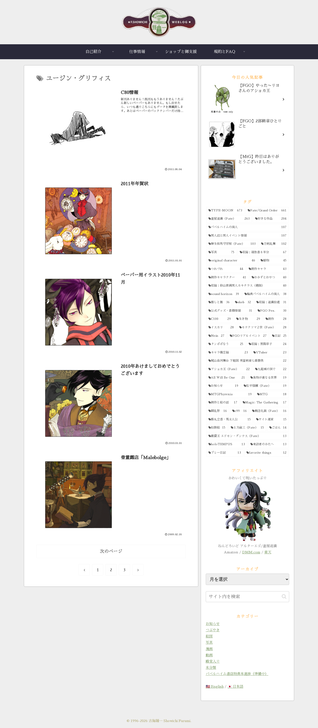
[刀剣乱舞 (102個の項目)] (274, 244)
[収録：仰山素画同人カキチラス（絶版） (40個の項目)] (247, 286)
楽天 (267, 552)
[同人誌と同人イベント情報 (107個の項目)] (247, 236)
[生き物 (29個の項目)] (248, 319)
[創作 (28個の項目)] (276, 319)
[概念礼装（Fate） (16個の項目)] (269, 411)
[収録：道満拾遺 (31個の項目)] (271, 302)
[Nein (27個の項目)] (216, 336)
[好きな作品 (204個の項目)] (271, 219)
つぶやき (213, 630)
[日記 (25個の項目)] (279, 336)
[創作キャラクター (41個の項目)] (227, 277)
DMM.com (251, 552)
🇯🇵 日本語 (235, 686)
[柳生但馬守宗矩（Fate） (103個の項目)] (232, 244)
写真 (209, 642)
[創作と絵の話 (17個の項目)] (222, 402)
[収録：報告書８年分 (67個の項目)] (263, 252)
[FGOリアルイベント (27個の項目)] (248, 336)
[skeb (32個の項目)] (243, 302)
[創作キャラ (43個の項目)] (267, 269)
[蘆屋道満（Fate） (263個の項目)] (229, 219)
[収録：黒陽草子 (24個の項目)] (267, 344)
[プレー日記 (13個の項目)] (224, 453)
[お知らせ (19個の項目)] (223, 386)
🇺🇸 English (215, 686)
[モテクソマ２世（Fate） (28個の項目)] (263, 327)
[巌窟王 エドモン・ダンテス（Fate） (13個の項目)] (247, 436)
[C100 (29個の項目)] (219, 319)
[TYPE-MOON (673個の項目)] (225, 210)
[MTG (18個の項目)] (272, 394)
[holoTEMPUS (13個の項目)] (226, 444)
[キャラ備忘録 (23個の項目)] (228, 352)
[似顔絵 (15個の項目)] (217, 428)
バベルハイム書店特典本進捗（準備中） (237, 674)
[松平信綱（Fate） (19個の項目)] (265, 386)
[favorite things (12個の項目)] (266, 453)
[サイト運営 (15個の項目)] (271, 419)
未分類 (211, 667)
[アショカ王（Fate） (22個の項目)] (229, 369)
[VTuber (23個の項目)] (270, 352)
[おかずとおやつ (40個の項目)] (269, 277)
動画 (209, 655)
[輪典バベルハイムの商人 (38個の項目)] (265, 294)
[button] (284, 596)
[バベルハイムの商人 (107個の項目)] (247, 227)
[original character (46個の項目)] (231, 260)
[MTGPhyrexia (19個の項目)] (230, 394)
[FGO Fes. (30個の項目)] (272, 311)
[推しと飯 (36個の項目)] (219, 302)
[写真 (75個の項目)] (221, 252)
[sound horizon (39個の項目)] (223, 294)
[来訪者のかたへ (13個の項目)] (268, 444)
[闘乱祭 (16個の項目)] (217, 411)
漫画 (209, 649)
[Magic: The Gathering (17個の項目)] (264, 402)
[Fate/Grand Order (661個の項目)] (267, 210)
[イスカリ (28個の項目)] (221, 327)
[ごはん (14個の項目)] (278, 428)
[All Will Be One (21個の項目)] (226, 378)
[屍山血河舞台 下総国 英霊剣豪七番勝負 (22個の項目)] (247, 361)
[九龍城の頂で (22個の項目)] (271, 369)
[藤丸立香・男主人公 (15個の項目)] (229, 419)
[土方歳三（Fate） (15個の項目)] (247, 428)
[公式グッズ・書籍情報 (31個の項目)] (230, 311)
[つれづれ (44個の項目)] (225, 269)
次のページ (111, 551)
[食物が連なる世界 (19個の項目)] (268, 378)
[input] (247, 596)
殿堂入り (213, 661)
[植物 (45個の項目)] (273, 260)
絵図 (209, 636)
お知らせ (213, 624)
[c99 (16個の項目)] (239, 411)
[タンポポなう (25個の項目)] (225, 344)
